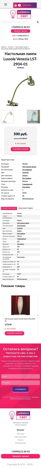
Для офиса (26, 187)
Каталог (10, 47)
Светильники (20, 437)
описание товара (25, 208)
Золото (25, 175)
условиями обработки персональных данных (24, 397)
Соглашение (20, 443)
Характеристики (9, 208)
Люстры (20, 434)
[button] (37, 316)
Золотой (25, 172)
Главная (3, 47)
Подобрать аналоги (20, 149)
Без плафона (26, 178)
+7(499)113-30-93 (20, 27)
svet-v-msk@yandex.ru (20, 36)
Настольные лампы (22, 47)
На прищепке (27, 170)
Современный (27, 184)
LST (18, 241)
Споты (21, 440)
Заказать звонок (20, 31)
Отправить (20, 389)
